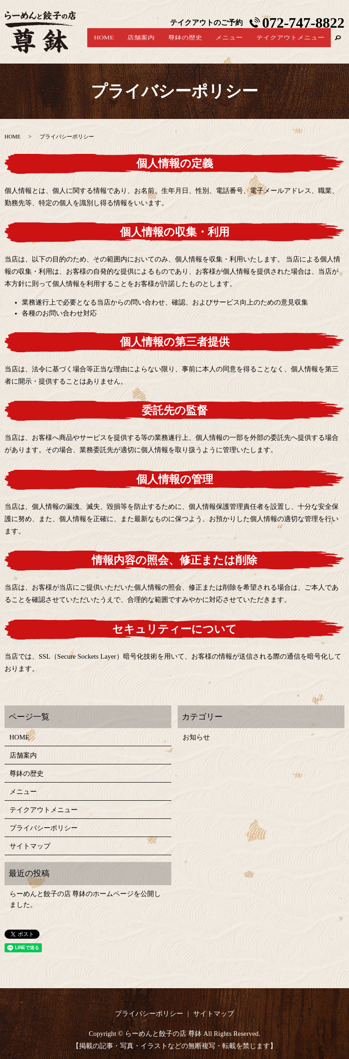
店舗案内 (164, 45)
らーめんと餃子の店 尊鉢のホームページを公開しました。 (85, 899)
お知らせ (196, 737)
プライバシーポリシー (44, 828)
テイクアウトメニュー (293, 45)
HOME (133, 45)
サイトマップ (30, 846)
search (337, 45)
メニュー (239, 45)
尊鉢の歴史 (201, 45)
